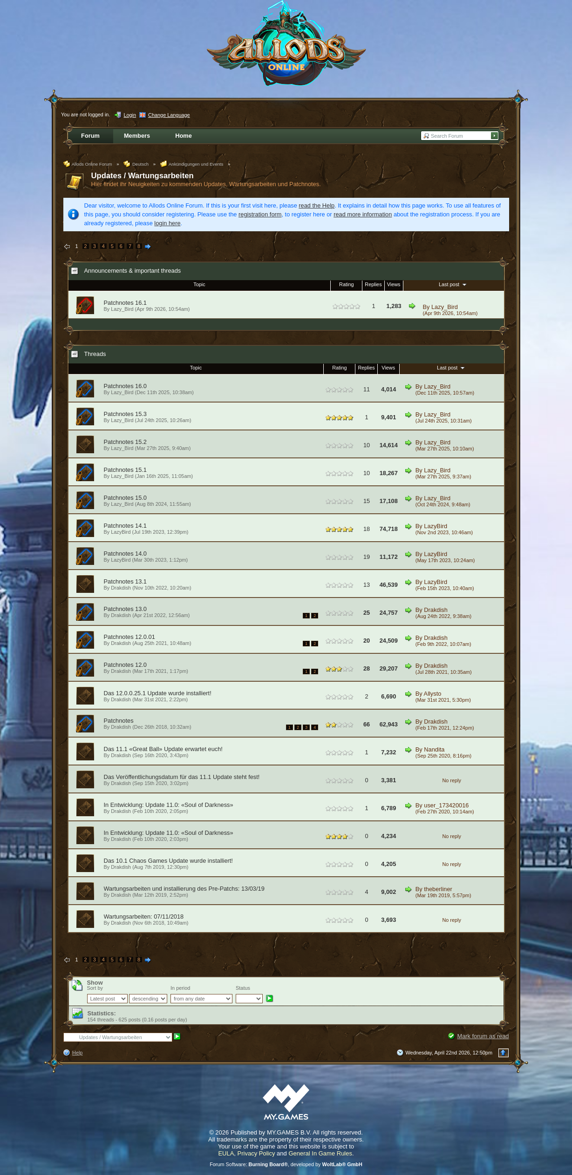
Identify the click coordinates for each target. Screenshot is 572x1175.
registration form (259, 214)
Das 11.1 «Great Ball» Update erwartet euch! (163, 748)
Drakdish (121, 588)
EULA (226, 1153)
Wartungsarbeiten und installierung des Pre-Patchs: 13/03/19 (184, 888)
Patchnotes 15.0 (125, 497)
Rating (346, 284)
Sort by (95, 988)
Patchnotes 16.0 (125, 386)
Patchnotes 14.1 (125, 525)
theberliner (438, 889)
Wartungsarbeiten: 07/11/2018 (144, 916)
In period (180, 988)
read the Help (316, 205)
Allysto (433, 693)
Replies (373, 284)
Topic (199, 284)
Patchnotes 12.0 (125, 664)
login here (167, 223)
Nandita (434, 749)
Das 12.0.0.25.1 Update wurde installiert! (157, 693)
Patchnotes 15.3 (125, 413)
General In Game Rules (320, 1153)
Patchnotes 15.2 (125, 441)
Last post (453, 284)
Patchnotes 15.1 (125, 469)
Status (243, 988)
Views (394, 284)
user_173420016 (446, 805)
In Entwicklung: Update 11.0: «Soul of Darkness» (168, 804)
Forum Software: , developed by (286, 1164)
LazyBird (120, 532)
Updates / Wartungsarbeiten (142, 175)
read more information (363, 214)
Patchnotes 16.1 (125, 302)
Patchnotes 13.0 (125, 608)
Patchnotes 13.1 (125, 581)
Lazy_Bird (444, 306)
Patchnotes (119, 720)
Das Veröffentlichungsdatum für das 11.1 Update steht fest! (182, 776)
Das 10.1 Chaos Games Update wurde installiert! (168, 860)
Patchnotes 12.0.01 (129, 636)
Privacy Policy (256, 1153)
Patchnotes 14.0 (125, 553)
